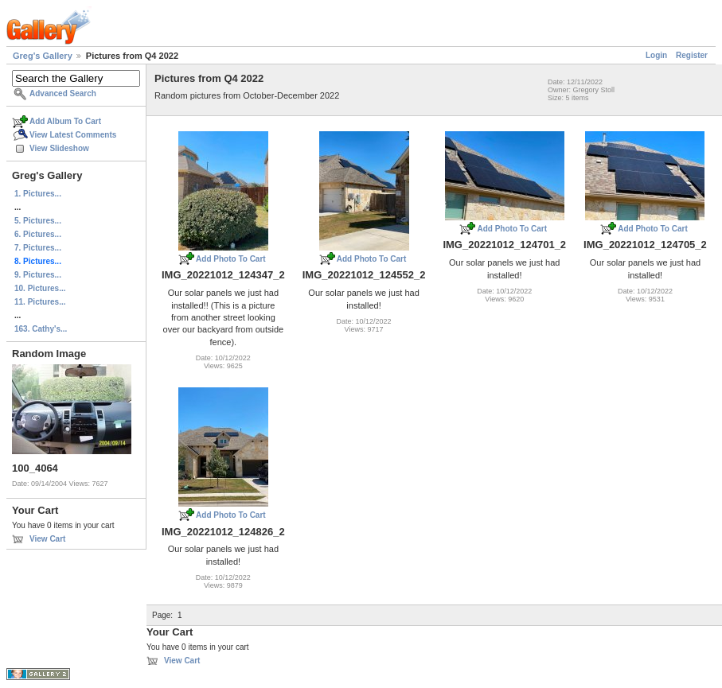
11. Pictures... (39, 301)
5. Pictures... (37, 220)
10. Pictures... (39, 288)
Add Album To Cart (65, 121)
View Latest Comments (72, 134)
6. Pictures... (37, 234)
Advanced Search (62, 93)
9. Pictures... (37, 274)
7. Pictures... (37, 247)
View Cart (47, 538)
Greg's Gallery (42, 55)
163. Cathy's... (40, 329)
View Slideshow (59, 148)
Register (692, 55)
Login (656, 55)
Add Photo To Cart (231, 259)
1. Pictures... (37, 193)
